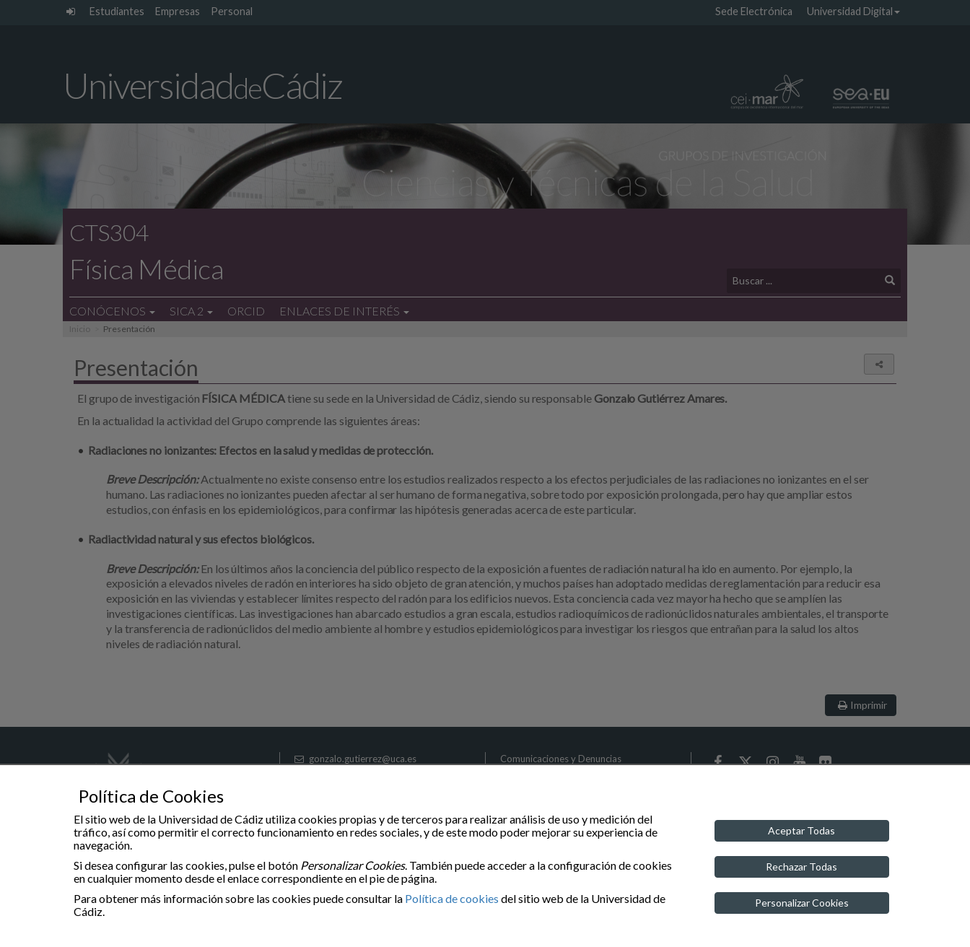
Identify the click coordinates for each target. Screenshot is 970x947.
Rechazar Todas (801, 866)
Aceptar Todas (801, 830)
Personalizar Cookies (802, 902)
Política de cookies (452, 898)
